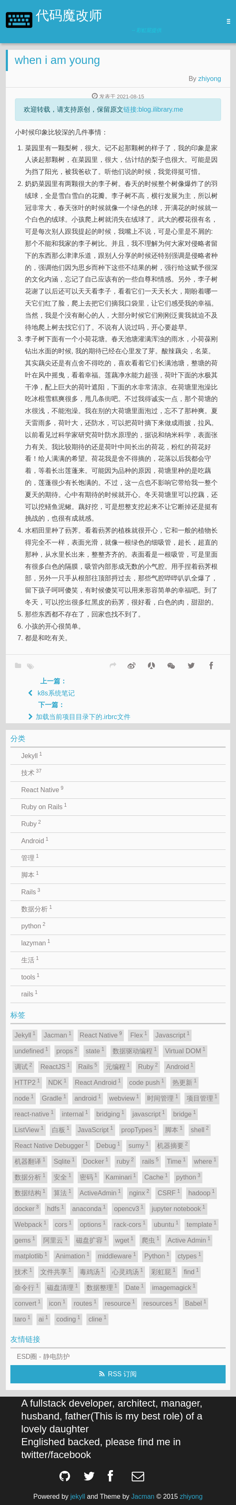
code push (146, 1082)
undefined (31, 1050)
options (93, 1224)
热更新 (184, 1082)
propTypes (139, 1129)
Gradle (54, 1098)
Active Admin (188, 1240)
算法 (62, 1192)
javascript (149, 1113)
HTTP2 (27, 1082)
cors (63, 1224)
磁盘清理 (62, 1287)
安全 (62, 1176)
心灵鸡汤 (127, 1271)
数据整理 (101, 1287)
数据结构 (30, 1192)
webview (124, 1098)
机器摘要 (172, 1145)
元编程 (118, 1066)
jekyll (77, 1496)
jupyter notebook (178, 1208)
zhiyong (209, 78)
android (87, 1098)
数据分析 (36, 908)
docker (27, 1208)
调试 (23, 1066)
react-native (34, 1113)
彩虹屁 (163, 1271)
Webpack (31, 1224)
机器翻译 (30, 1161)
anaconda (89, 1208)
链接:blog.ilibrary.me (153, 109)
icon (57, 1303)
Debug (108, 1145)
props (67, 1050)
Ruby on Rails (44, 806)
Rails (30, 891)
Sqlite (64, 1161)
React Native (42, 789)
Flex (138, 1034)
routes (85, 1303)
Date (134, 1287)
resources (160, 1303)
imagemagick (174, 1287)
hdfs (55, 1208)
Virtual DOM (185, 1050)
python (33, 925)
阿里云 (55, 1240)
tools (30, 976)
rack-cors (129, 1224)
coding (68, 1318)
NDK (57, 1082)
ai (43, 1318)
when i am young (57, 60)
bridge (184, 1113)
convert (28, 1303)
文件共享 (55, 1271)
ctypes (189, 1255)
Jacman (57, 1034)
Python (156, 1255)
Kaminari (121, 1176)
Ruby (31, 823)
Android (34, 840)
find (191, 1271)
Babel (195, 1303)
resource (120, 1303)
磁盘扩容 (91, 1240)
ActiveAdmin (100, 1192)
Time (176, 1161)
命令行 (27, 1287)
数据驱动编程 (135, 1050)
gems (25, 1240)
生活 (30, 959)
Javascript (172, 1034)
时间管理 (162, 1098)
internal (75, 1113)
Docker (95, 1161)
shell (200, 1129)
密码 (88, 1176)
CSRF (168, 1192)
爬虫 (150, 1240)
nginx (139, 1192)
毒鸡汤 (92, 1271)
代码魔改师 (69, 16)
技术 (31, 772)
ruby (125, 1161)
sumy (138, 1145)
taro (22, 1318)
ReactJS (55, 1066)
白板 (60, 1129)
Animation (72, 1255)
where (205, 1161)
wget (124, 1240)
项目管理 (202, 1098)
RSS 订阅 (122, 1374)
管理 (30, 857)
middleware (117, 1255)
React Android (98, 1082)
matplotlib (31, 1255)
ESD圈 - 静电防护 (43, 1356)
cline (97, 1318)
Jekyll (31, 755)
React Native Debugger (51, 1145)
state (95, 1050)
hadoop (201, 1192)
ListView (29, 1129)
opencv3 (128, 1208)
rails (29, 993)
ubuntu (166, 1224)
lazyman (35, 942)
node (24, 1098)
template (201, 1224)
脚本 (30, 874)
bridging (110, 1113)
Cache (156, 1176)
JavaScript (95, 1129)
